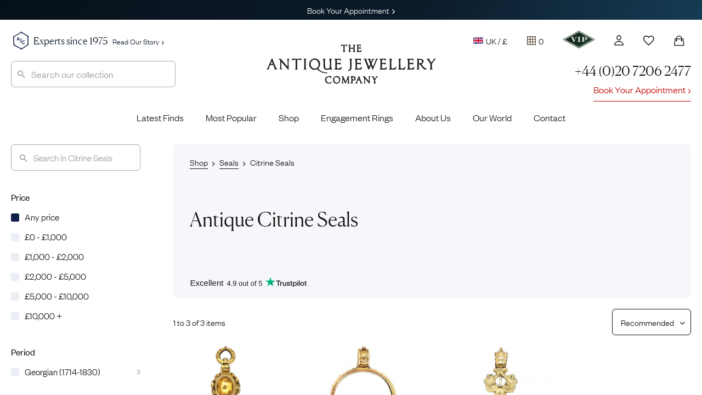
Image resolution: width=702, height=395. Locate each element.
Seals (229, 162)
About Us (433, 117)
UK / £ (490, 41)
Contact (549, 117)
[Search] (75, 157)
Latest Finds (160, 117)
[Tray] (535, 40)
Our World (492, 117)
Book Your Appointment (351, 10)
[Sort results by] (647, 322)
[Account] (619, 40)
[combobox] (93, 74)
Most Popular (231, 117)
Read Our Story (138, 41)
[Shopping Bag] (679, 40)
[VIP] (579, 39)
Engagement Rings (357, 117)
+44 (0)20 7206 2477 (633, 71)
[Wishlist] (648, 40)
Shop (289, 117)
